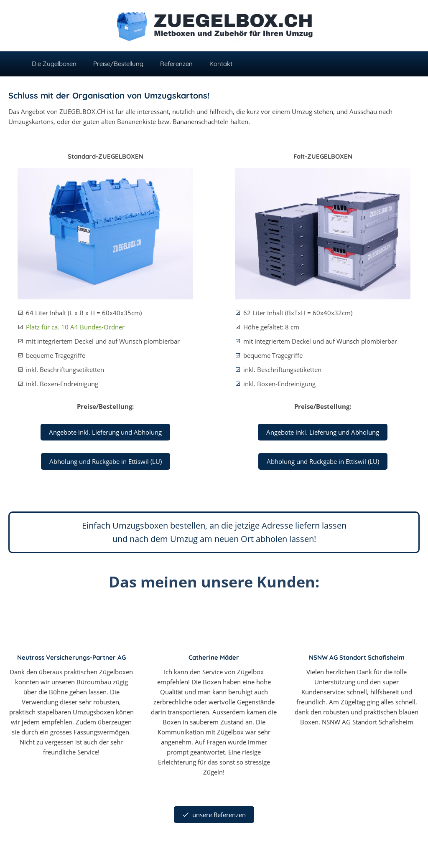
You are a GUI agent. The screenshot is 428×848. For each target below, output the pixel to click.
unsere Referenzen (214, 814)
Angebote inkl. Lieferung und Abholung (105, 432)
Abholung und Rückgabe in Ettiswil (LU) (105, 461)
